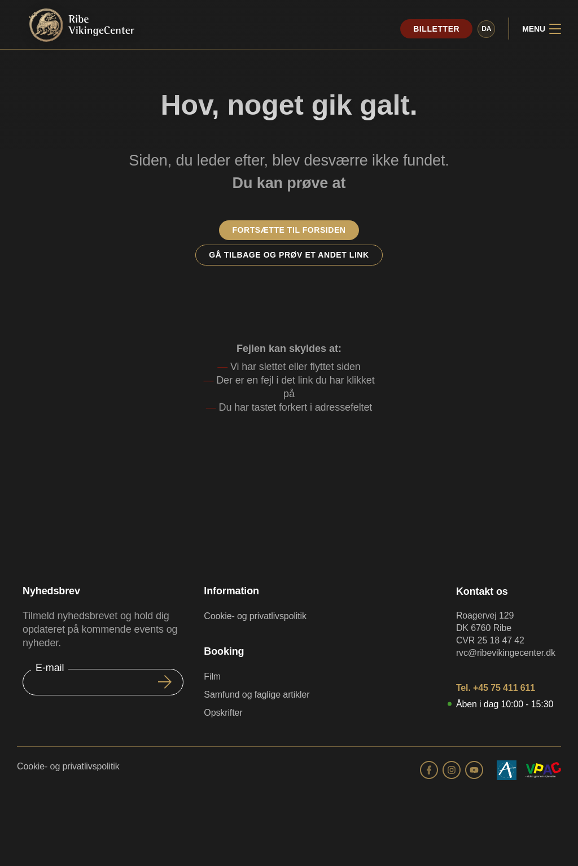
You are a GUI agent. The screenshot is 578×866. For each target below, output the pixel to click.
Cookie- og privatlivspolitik (255, 616)
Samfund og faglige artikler (256, 694)
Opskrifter (223, 712)
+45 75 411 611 (504, 688)
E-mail (50, 667)
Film (212, 676)
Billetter (436, 28)
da (486, 29)
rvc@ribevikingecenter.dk (505, 653)
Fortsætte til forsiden (288, 229)
